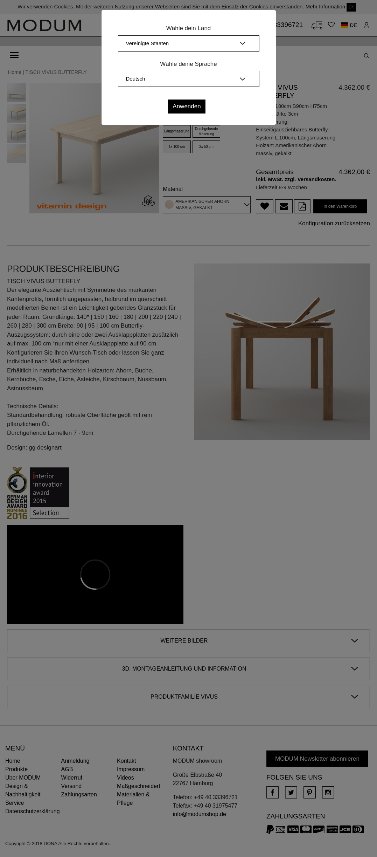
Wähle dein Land (188, 28)
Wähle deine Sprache (188, 64)
